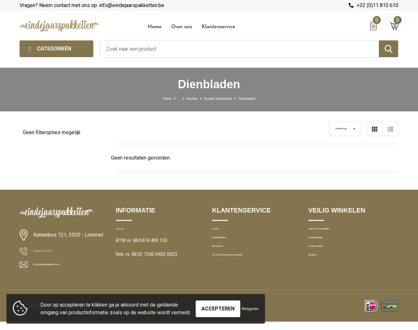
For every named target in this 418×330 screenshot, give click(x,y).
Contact (220, 232)
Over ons (181, 27)
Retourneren (225, 259)
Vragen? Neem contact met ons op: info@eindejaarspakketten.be (92, 5)
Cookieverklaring (325, 259)
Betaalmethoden (229, 245)
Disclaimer (319, 273)
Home (155, 27)
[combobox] (239, 48)
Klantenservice (218, 27)
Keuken (185, 98)
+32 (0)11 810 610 (377, 5)
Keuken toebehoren (220, 98)
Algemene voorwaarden (333, 232)
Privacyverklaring (325, 245)
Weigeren (250, 305)
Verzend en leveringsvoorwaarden (248, 273)
